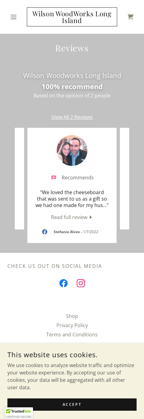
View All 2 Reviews (72, 117)
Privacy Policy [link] (72, 325)
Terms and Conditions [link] (72, 334)
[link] (72, 16)
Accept (72, 404)
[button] (17, 17)
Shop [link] (72, 316)
